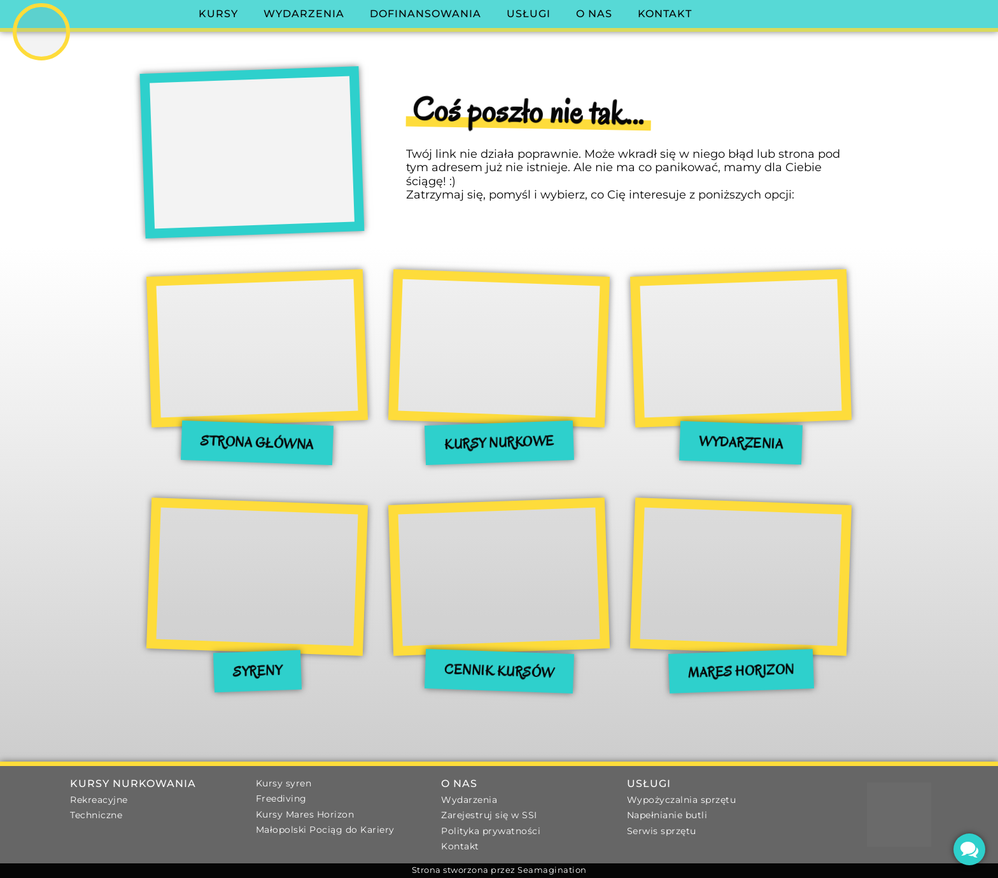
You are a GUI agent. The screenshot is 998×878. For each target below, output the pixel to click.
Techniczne (96, 815)
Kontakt (665, 14)
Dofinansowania (425, 14)
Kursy (218, 14)
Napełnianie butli (667, 815)
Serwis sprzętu (661, 831)
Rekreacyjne (99, 799)
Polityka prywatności (490, 831)
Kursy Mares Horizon (305, 814)
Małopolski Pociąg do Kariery (325, 829)
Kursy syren (284, 783)
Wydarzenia (304, 14)
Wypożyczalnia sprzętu (681, 799)
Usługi (529, 14)
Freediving (281, 798)
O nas (594, 14)
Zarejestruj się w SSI (489, 815)
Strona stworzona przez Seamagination (499, 870)
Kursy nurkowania (133, 783)
